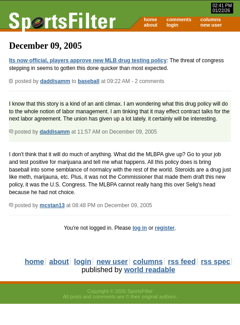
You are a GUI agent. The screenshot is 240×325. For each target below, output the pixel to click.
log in (139, 228)
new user (211, 25)
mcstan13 (52, 205)
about (150, 25)
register (164, 228)
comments (178, 19)
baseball (88, 81)
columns (210, 19)
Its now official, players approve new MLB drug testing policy (88, 60)
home (150, 19)
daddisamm (55, 81)
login (172, 25)
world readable (149, 270)
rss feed (182, 261)
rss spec (215, 261)
